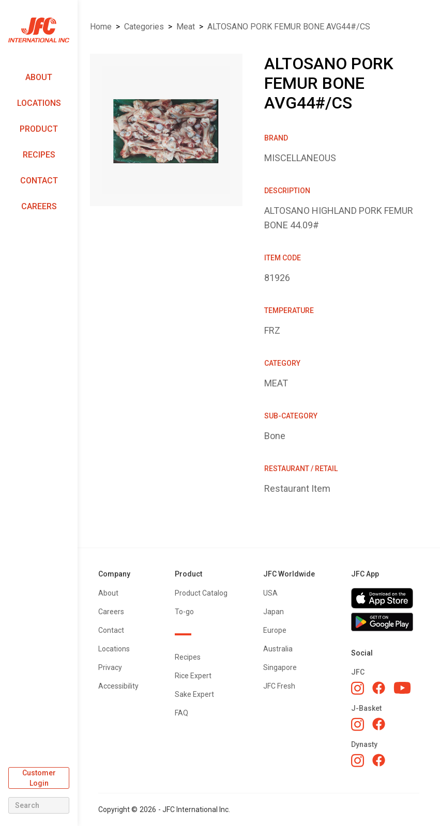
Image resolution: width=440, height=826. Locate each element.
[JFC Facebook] (378, 687)
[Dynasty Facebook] (378, 760)
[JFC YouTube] (402, 688)
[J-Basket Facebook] (378, 724)
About (38, 77)
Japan (273, 611)
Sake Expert (194, 694)
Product (39, 129)
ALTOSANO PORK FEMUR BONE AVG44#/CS (288, 27)
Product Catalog (201, 593)
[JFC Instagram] (357, 688)
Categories (144, 27)
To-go (184, 611)
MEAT (185, 27)
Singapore (280, 667)
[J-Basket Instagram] (357, 724)
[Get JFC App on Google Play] (385, 622)
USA (270, 593)
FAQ (181, 713)
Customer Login (39, 778)
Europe (274, 630)
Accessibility (118, 686)
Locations (39, 103)
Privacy (110, 667)
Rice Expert (193, 676)
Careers (39, 206)
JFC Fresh (279, 686)
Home (101, 27)
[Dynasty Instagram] (357, 760)
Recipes (39, 155)
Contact (39, 180)
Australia (278, 649)
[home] (39, 30)
